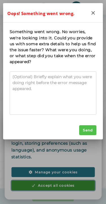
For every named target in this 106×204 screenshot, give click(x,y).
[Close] (93, 12)
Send (88, 130)
